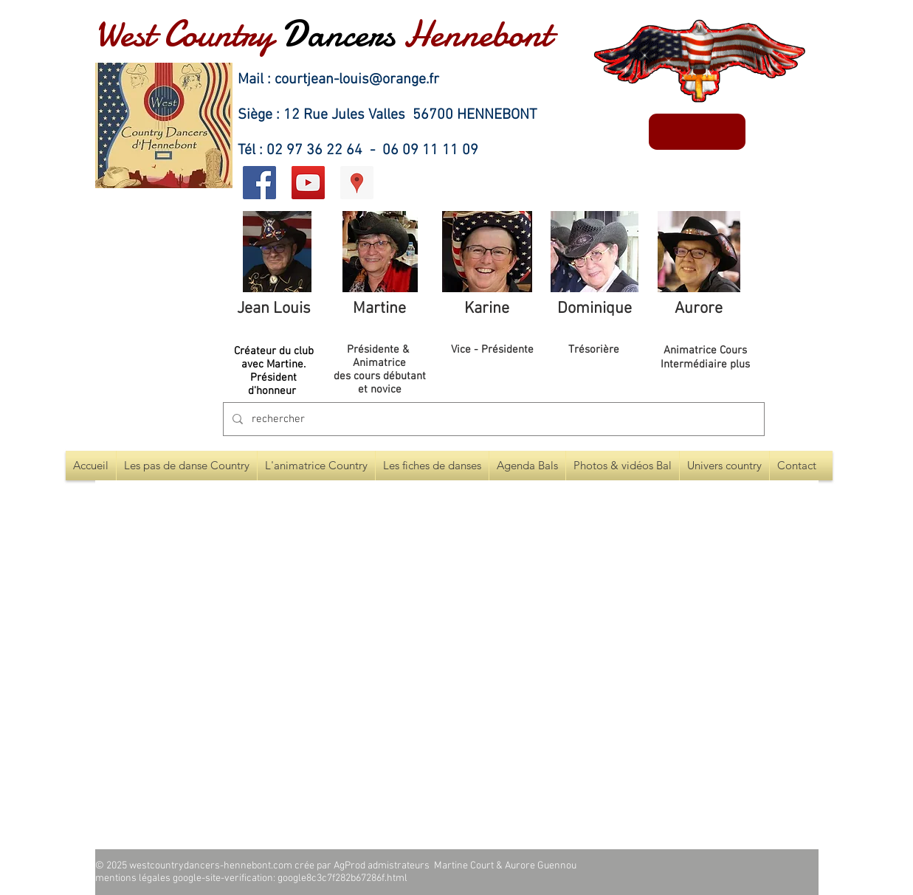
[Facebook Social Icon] (259, 182)
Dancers (338, 34)
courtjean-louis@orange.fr (357, 80)
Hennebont (477, 34)
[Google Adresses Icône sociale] (356, 182)
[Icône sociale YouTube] (308, 182)
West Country (184, 34)
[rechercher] (492, 419)
